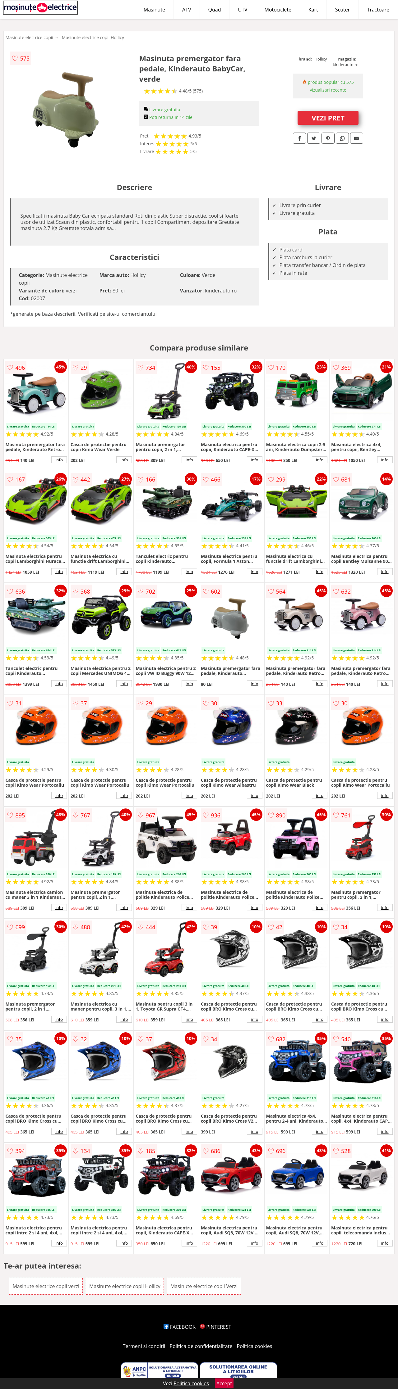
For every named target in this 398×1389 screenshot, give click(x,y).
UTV (242, 9)
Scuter (342, 9)
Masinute (154, 9)
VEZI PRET (328, 117)
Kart (313, 9)
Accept (224, 1383)
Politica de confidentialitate (201, 1346)
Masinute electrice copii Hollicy (93, 37)
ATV (186, 9)
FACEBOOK (180, 1326)
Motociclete (278, 9)
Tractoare (378, 9)
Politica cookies (254, 1346)
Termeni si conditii (144, 1346)
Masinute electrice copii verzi (45, 1286)
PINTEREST (215, 1326)
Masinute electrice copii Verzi (204, 1286)
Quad (214, 9)
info (59, 460)
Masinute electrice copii (29, 37)
